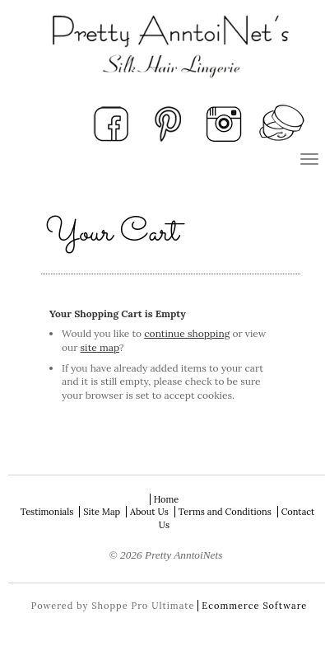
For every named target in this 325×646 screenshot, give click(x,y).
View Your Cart (281, 122)
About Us (149, 511)
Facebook (111, 122)
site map (100, 347)
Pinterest (167, 122)
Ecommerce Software (254, 605)
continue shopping (187, 333)
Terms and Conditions (225, 511)
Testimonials (47, 511)
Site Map (101, 511)
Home (166, 499)
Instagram (224, 122)
